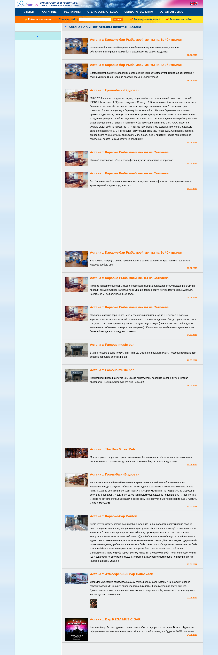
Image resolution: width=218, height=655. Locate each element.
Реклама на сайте (180, 19)
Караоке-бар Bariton (121, 516)
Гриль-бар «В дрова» (122, 90)
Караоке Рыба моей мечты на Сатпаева (137, 152)
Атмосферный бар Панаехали (129, 574)
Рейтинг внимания (39, 19)
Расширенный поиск (147, 19)
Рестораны (72, 11)
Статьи (29, 11)
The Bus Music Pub (120, 449)
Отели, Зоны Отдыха (102, 11)
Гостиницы (49, 11)
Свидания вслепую (138, 11)
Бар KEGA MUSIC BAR (123, 619)
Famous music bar (119, 344)
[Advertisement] (132, 220)
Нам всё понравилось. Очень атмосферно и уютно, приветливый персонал (131, 160)
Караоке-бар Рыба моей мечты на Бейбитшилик (143, 39)
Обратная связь (171, 11)
